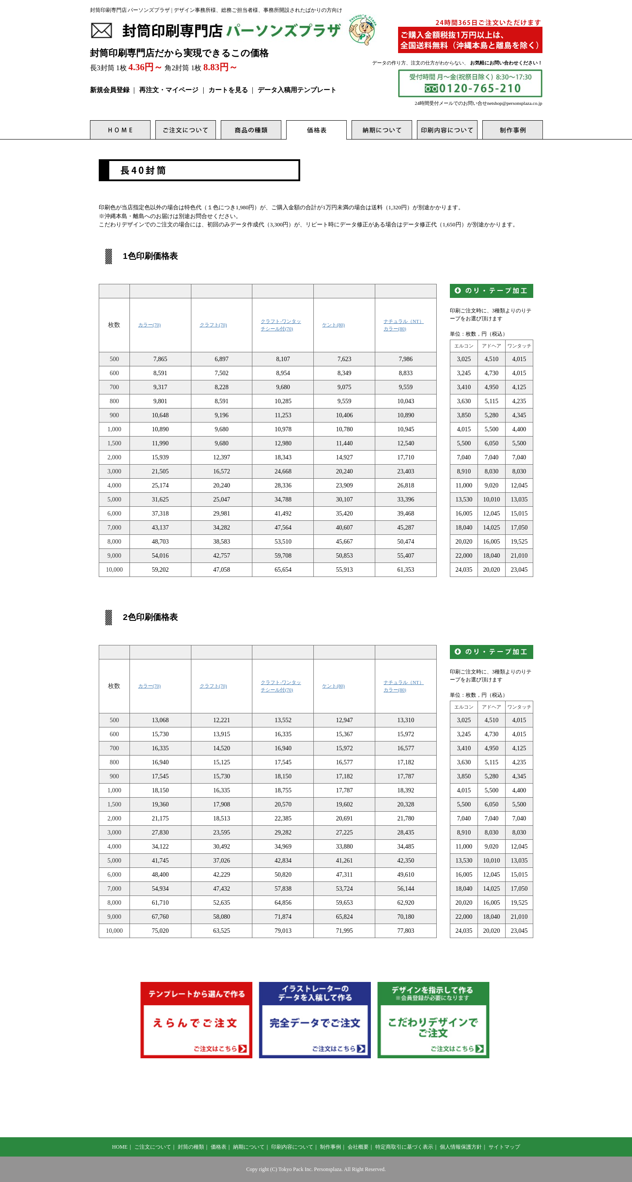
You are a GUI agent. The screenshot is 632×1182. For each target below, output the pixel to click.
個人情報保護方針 (461, 1147)
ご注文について (152, 1147)
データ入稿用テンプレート (297, 89)
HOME (119, 1147)
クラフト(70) (213, 324)
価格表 (218, 1147)
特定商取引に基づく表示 (404, 1147)
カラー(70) (149, 324)
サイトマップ (504, 1147)
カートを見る (228, 89)
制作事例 (330, 1147)
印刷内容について (292, 1147)
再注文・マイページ (168, 89)
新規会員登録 (109, 89)
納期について (249, 1147)
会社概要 (358, 1147)
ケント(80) (333, 324)
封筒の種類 (191, 1147)
